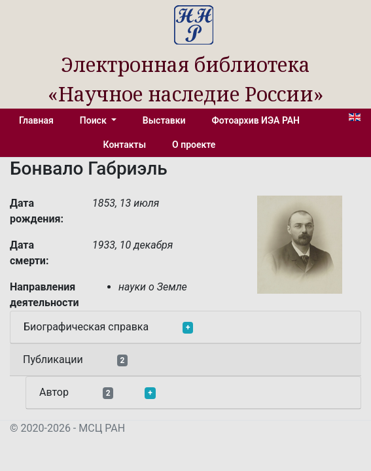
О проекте (193, 144)
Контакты (124, 144)
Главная (36, 120)
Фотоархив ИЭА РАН (256, 120)
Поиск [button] (94, 120)
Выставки (164, 120)
